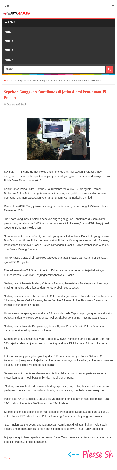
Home (10, 22)
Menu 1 (9, 32)
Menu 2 (9, 41)
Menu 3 (9, 50)
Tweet (7, 458)
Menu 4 (9, 60)
